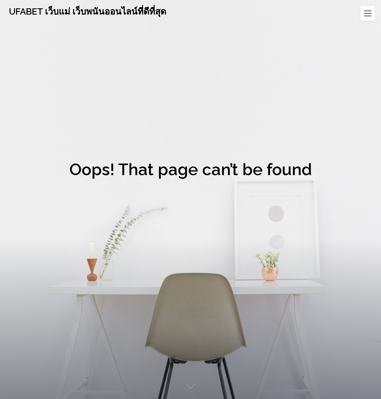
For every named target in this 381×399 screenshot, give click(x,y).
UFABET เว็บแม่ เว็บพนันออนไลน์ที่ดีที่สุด (87, 11)
